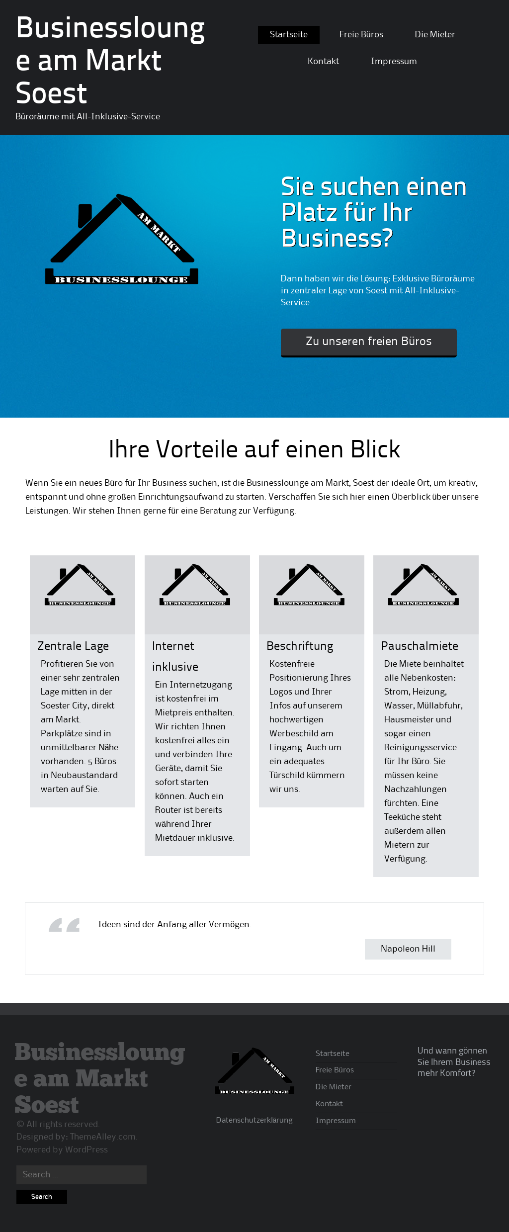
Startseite (289, 35)
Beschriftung (299, 647)
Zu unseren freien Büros (369, 342)
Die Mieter (435, 35)
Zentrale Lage (73, 647)
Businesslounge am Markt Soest (110, 62)
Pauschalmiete (419, 647)
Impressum (394, 62)
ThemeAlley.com (103, 1137)
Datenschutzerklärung (254, 1120)
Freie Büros (361, 35)
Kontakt (323, 62)
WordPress (86, 1150)
